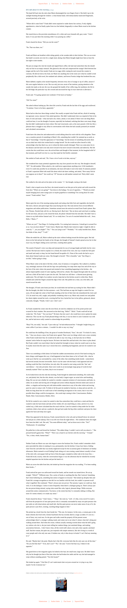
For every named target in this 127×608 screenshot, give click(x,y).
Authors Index (67, 4)
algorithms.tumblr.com (78, 573)
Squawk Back (43, 4)
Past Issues (55, 4)
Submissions (80, 4)
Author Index (55, 601)
